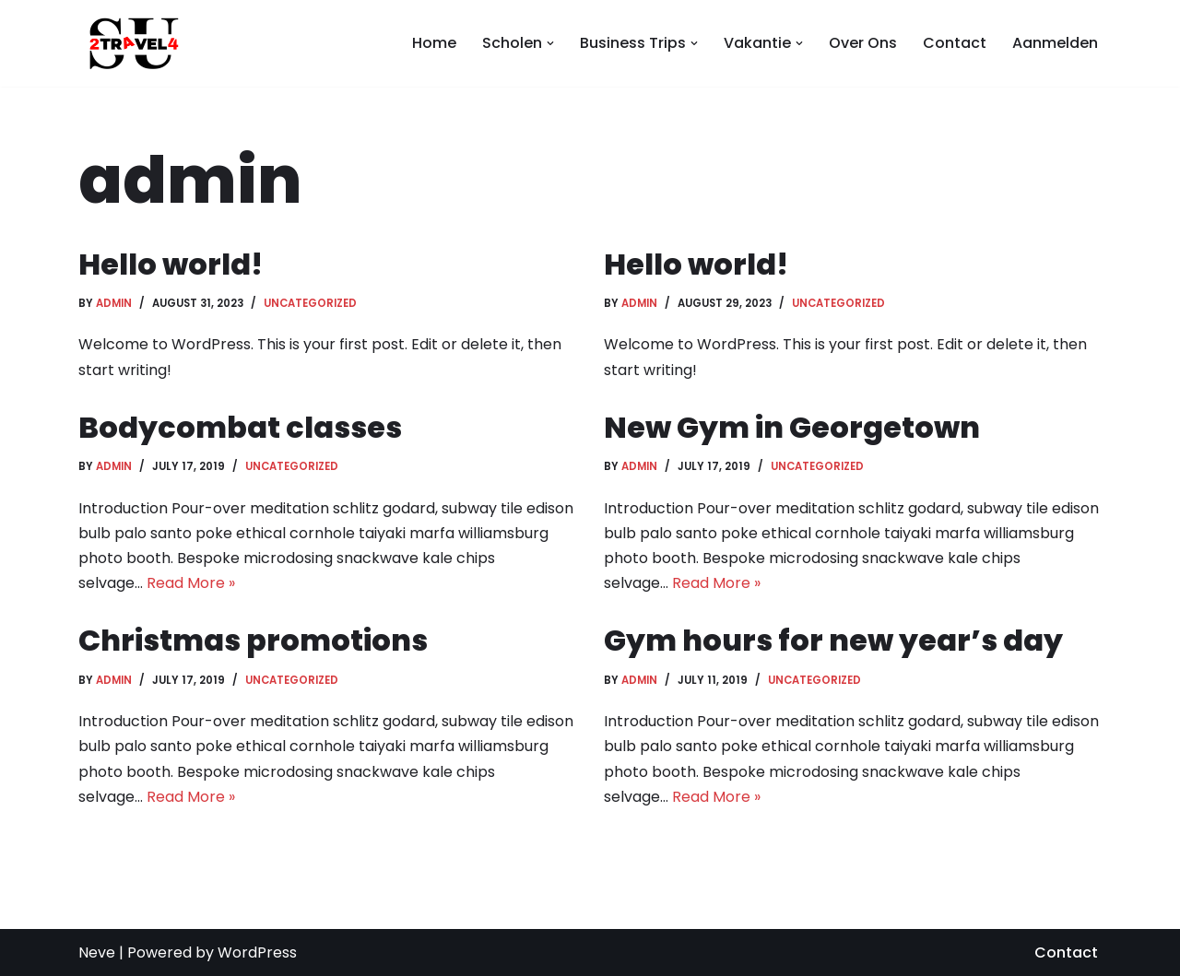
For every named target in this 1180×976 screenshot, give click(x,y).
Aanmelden (1055, 42)
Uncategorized (310, 303)
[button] (550, 43)
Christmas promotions (253, 640)
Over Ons (863, 42)
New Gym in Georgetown (792, 427)
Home (434, 42)
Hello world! (170, 264)
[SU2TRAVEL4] (129, 43)
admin (114, 303)
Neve (96, 952)
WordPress (257, 952)
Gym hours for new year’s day (833, 640)
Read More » (191, 583)
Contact (954, 42)
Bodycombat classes (240, 427)
